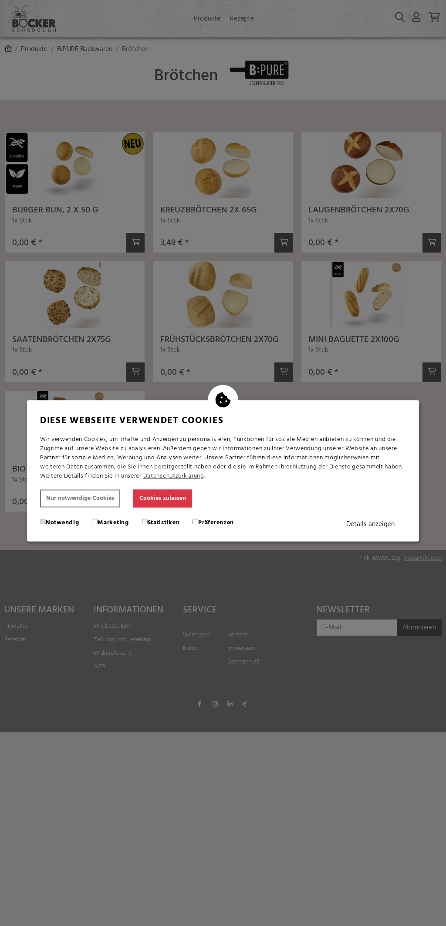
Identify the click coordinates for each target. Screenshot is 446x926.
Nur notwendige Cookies (80, 498)
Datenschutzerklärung (173, 476)
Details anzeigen (370, 524)
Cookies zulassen (162, 498)
